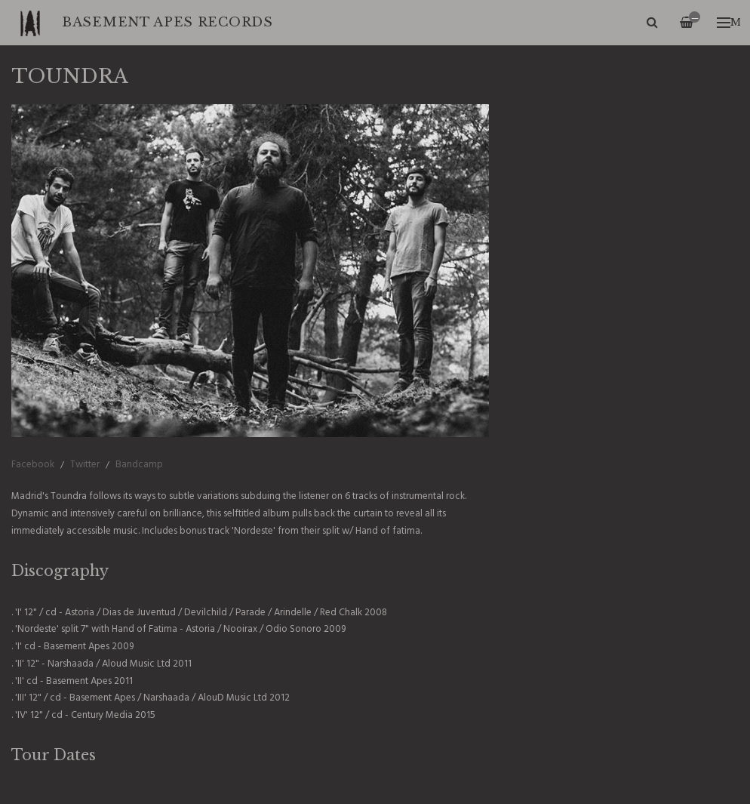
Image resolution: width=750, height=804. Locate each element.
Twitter (85, 465)
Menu (728, 22)
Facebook (32, 465)
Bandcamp (139, 465)
